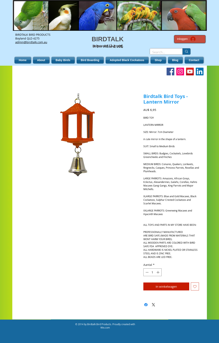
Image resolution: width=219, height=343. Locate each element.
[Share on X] (153, 304)
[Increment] (158, 272)
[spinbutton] (152, 272)
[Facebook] (170, 71)
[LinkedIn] (200, 71)
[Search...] (163, 52)
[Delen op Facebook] (146, 304)
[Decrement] (146, 272)
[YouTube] (190, 71)
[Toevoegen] (195, 286)
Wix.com (105, 327)
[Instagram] (180, 71)
